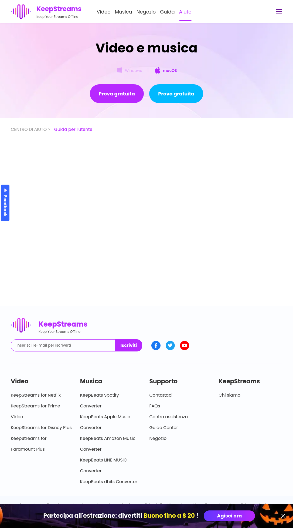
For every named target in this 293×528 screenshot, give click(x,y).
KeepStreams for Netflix (36, 395)
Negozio (146, 11)
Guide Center (163, 427)
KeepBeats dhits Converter (108, 482)
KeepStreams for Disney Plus (41, 427)
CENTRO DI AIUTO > (31, 129)
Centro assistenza (168, 417)
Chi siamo (229, 395)
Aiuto (185, 11)
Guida (167, 11)
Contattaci (161, 395)
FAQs (154, 406)
